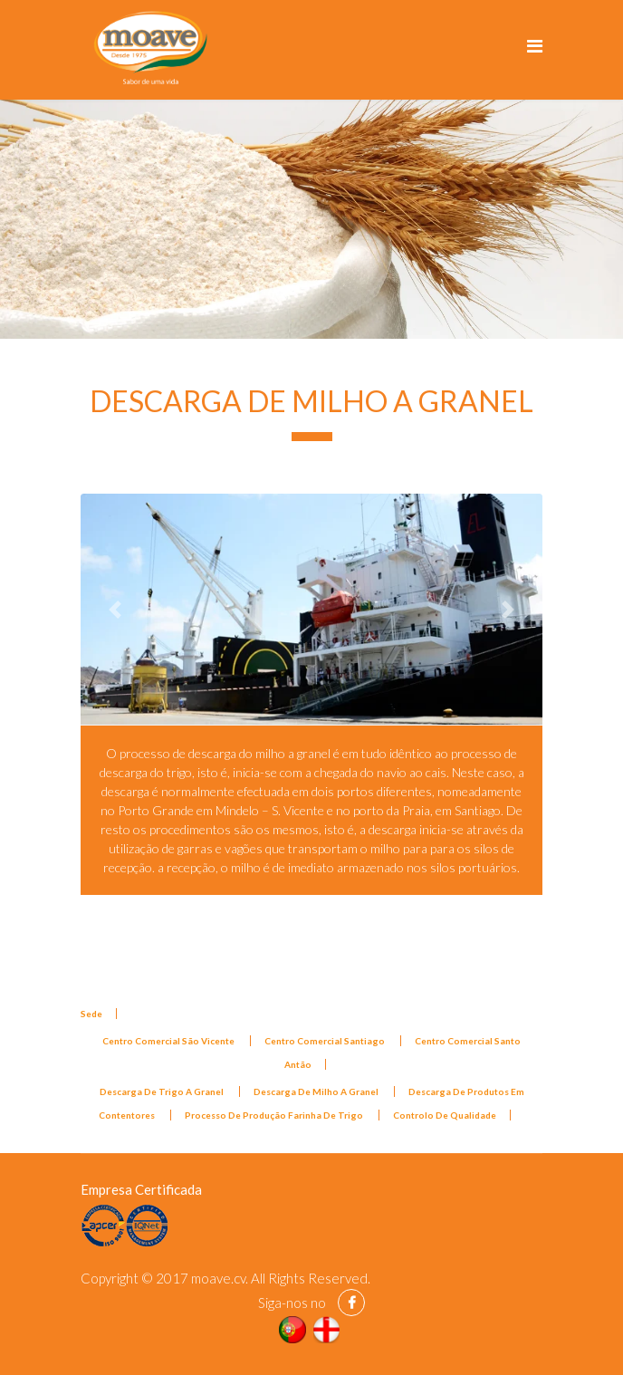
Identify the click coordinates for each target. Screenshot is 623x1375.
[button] (115, 609)
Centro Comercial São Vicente (169, 1040)
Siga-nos (283, 1302)
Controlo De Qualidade (444, 1115)
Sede (91, 1013)
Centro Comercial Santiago (325, 1040)
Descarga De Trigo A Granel (162, 1091)
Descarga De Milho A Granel (317, 1091)
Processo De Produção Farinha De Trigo (275, 1115)
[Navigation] (534, 45)
